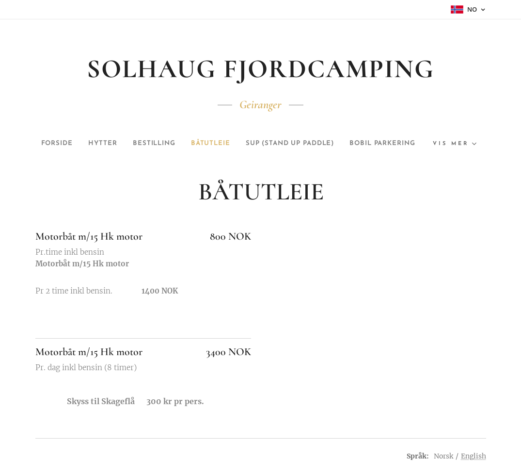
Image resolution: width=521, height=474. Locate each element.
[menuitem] (83, 143)
